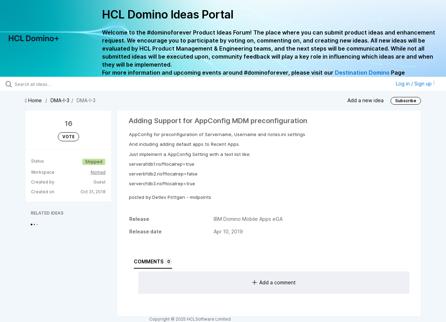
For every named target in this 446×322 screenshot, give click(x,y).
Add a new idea (365, 100)
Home (34, 100)
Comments (153, 261)
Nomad (98, 172)
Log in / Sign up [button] (415, 84)
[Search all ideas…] (53, 84)
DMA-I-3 (60, 100)
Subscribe (405, 100)
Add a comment (274, 282)
